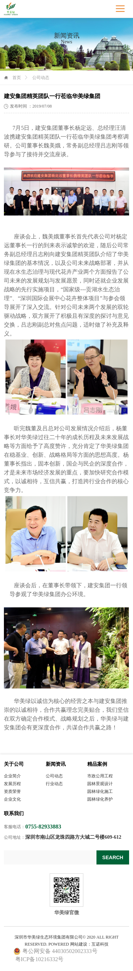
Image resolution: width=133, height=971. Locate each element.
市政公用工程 (100, 776)
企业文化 (12, 799)
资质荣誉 (12, 791)
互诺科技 (100, 944)
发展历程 (12, 784)
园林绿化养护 (100, 799)
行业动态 (54, 784)
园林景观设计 (100, 784)
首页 (16, 77)
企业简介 (12, 776)
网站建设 (78, 944)
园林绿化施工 (100, 791)
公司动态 (54, 776)
